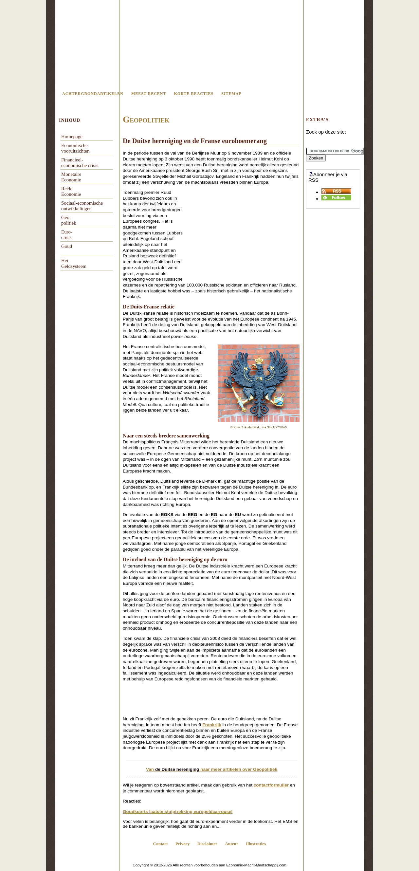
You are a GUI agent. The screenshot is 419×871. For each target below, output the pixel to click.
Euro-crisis (66, 234)
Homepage (71, 136)
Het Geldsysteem (73, 263)
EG (214, 514)
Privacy (182, 843)
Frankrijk (211, 724)
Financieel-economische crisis (79, 162)
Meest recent (148, 93)
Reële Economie (71, 191)
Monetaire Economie (71, 177)
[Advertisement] (245, 236)
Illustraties (256, 843)
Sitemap (231, 93)
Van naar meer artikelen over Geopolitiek (211, 769)
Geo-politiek (68, 220)
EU (238, 514)
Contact (160, 843)
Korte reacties (193, 93)
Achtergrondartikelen (92, 93)
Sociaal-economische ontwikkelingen (82, 205)
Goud (66, 246)
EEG (192, 514)
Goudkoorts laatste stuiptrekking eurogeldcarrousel (177, 811)
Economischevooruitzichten (75, 148)
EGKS (167, 514)
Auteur (231, 843)
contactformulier (271, 785)
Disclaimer (207, 843)
